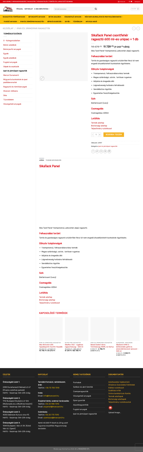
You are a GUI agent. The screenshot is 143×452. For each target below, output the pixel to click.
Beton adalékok (55, 17)
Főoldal (19, 9)
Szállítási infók (114, 390)
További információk (53, 160)
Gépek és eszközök (55, 21)
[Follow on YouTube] (131, 1)
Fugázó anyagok (11, 21)
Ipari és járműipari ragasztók (32, 21)
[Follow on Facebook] (129, 1)
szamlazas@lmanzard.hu (53, 418)
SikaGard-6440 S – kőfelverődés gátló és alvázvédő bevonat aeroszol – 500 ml (127, 348)
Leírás (41, 160)
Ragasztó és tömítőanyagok (14, 17)
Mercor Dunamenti (11, 75)
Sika (5, 95)
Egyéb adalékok (9, 58)
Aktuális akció (91, 21)
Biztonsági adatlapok (117, 399)
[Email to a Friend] (101, 151)
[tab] (41, 160)
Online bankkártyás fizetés (119, 393)
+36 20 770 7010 (52, 415)
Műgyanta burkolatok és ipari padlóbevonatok (104, 17)
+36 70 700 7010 (52, 388)
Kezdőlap (8, 28)
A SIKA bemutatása (42, 9)
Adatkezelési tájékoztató (118, 382)
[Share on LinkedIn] (109, 151)
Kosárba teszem (114, 135)
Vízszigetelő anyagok (73, 17)
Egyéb (68, 21)
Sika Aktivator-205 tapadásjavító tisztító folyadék (50, 346)
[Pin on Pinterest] (105, 151)
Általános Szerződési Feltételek (121, 385)
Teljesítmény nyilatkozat (101, 128)
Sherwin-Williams (10, 91)
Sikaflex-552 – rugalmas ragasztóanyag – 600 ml (74, 346)
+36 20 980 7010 (52, 404)
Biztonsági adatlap (99, 126)
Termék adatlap (97, 123)
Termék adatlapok (115, 396)
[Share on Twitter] (97, 151)
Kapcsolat (29, 9)
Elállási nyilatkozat (116, 388)
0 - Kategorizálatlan (11, 41)
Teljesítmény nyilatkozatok (119, 402)
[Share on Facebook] (93, 151)
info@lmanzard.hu (51, 396)
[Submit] (96, 9)
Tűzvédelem (78, 21)
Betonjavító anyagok (37, 17)
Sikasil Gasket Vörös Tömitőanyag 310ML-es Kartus (102, 346)
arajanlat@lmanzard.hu (53, 407)
